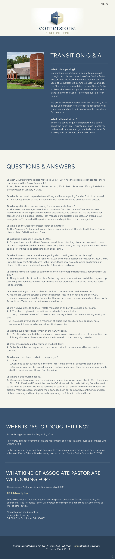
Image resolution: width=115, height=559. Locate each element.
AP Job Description (17, 493)
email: (87, 546)
